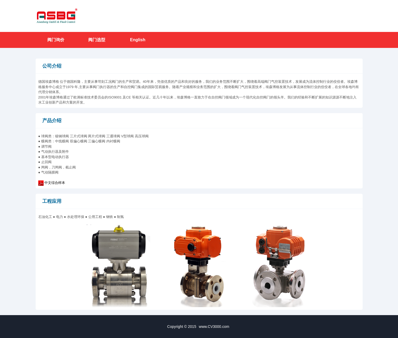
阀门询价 (55, 40)
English (137, 40)
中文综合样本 (54, 183)
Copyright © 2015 (199, 326)
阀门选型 (96, 40)
